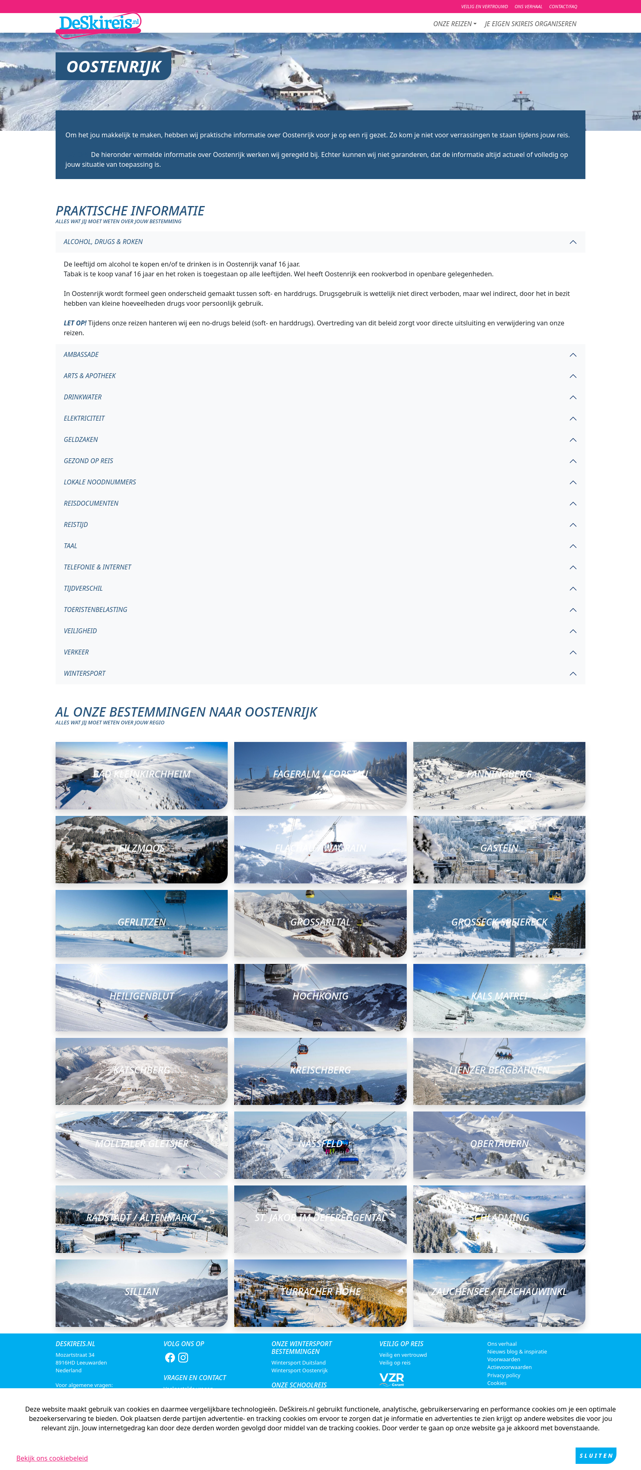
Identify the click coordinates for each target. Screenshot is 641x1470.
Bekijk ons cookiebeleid (52, 1458)
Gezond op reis (88, 460)
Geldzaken (81, 439)
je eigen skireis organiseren (530, 23)
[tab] (320, 242)
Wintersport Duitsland (298, 1362)
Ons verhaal (502, 1343)
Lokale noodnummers (100, 481)
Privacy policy (503, 1375)
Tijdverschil (83, 588)
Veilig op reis (394, 1362)
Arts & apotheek (90, 375)
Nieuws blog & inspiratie (517, 1351)
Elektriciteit (84, 418)
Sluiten (597, 1455)
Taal (70, 545)
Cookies (497, 1383)
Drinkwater (82, 396)
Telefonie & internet (97, 566)
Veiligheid (80, 630)
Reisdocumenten (91, 503)
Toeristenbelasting (95, 609)
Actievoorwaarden (509, 1367)
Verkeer (76, 652)
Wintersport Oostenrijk (299, 1370)
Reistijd (76, 524)
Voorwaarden (503, 1359)
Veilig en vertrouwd (403, 1354)
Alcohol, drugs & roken (103, 241)
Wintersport (84, 673)
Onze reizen (452, 23)
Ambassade (81, 354)
